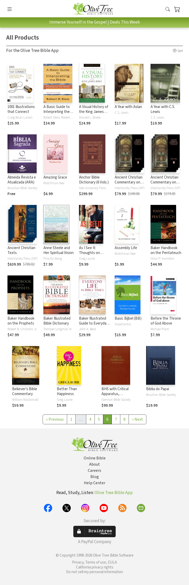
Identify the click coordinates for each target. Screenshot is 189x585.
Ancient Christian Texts (21, 250)
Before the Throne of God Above (166, 321)
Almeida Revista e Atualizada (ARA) (21, 180)
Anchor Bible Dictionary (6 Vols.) (94, 180)
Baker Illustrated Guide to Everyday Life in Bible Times (93, 323)
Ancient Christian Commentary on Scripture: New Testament (129, 185)
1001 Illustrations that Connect (21, 109)
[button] (168, 9)
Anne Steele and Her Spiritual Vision (58, 250)
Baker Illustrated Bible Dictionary (56, 321)
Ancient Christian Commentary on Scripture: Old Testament (164, 185)
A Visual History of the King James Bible (93, 111)
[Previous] (55, 419)
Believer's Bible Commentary (24, 391)
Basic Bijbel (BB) (128, 318)
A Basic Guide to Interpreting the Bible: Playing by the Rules (56, 114)
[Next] (137, 419)
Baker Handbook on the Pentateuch (166, 250)
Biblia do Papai (157, 389)
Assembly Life (126, 248)
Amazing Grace (55, 177)
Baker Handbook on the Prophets (20, 321)
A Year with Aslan (128, 107)
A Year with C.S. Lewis (163, 109)
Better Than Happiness (67, 391)
